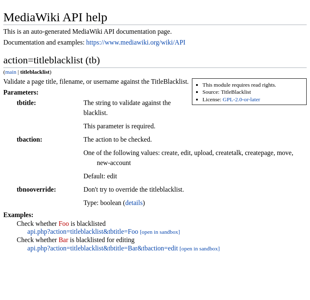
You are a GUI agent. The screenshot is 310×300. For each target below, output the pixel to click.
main (10, 72)
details (134, 202)
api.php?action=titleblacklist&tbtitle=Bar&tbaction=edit (103, 248)
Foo (63, 223)
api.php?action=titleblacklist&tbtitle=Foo (83, 231)
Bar (63, 239)
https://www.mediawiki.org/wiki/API (136, 42)
